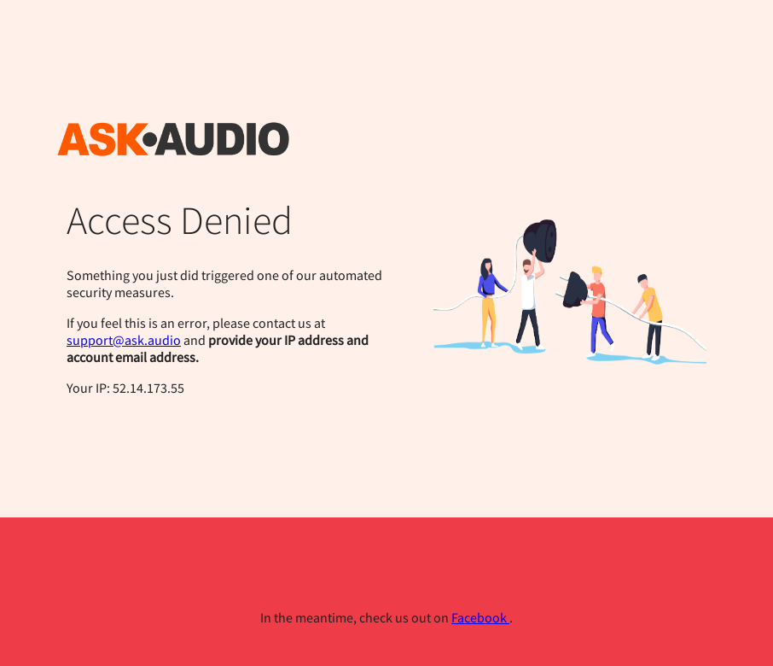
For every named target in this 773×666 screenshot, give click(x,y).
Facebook (480, 617)
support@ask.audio (124, 339)
